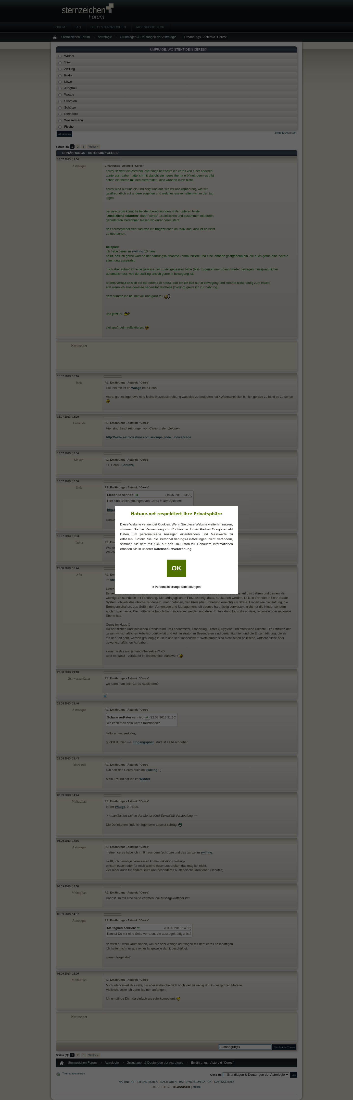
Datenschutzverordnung (172, 549)
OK (176, 568)
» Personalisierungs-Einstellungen (176, 587)
